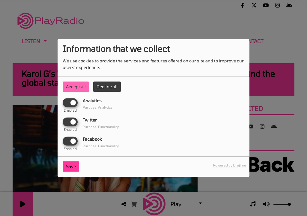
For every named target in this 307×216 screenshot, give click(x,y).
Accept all (76, 86)
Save (71, 166)
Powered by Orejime (229, 165)
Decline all (107, 86)
